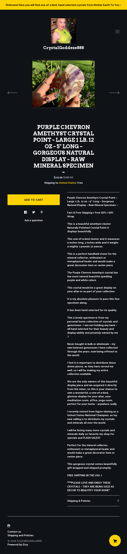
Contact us (14, 531)
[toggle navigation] (117, 31)
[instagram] (9, 525)
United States (67, 182)
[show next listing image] (111, 91)
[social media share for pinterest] (41, 211)
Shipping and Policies (21, 535)
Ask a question (34, 220)
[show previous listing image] (16, 91)
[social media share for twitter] (33, 211)
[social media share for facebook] (25, 211)
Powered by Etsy (18, 544)
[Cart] (115, 540)
